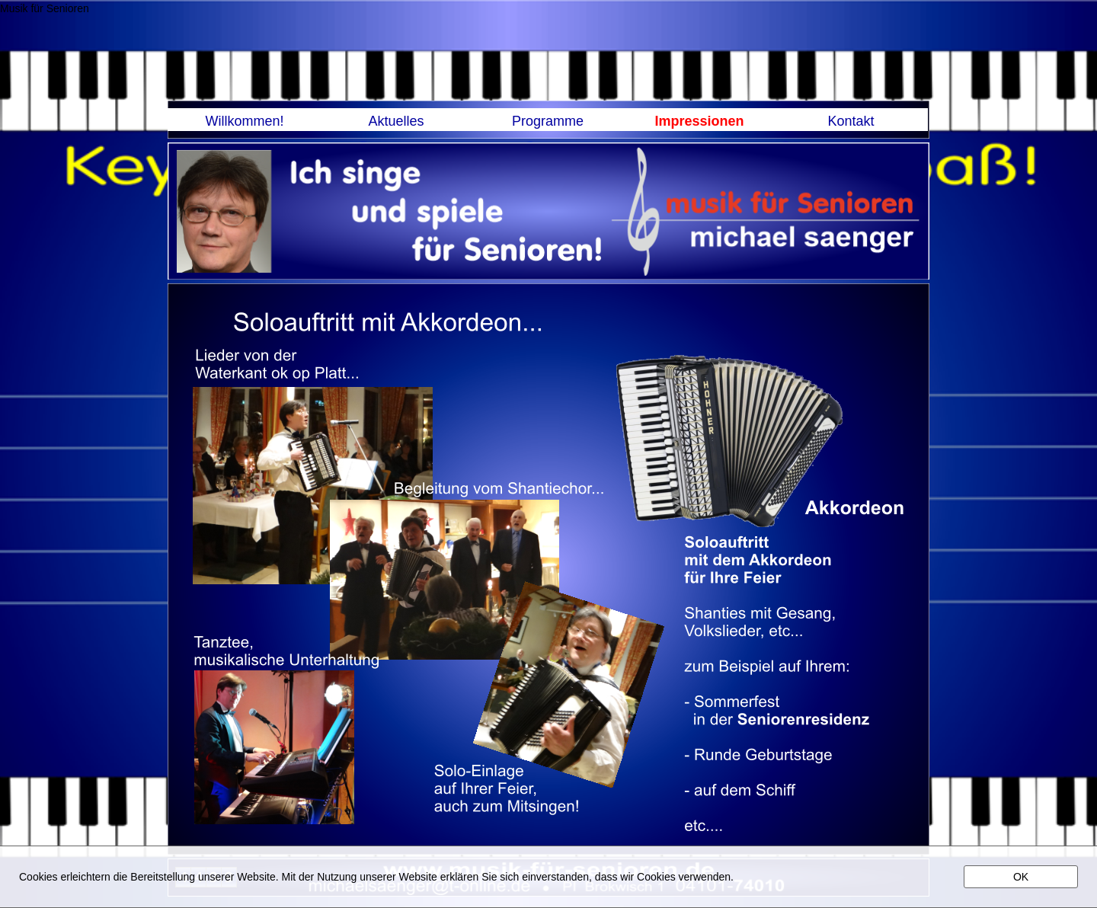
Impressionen (699, 121)
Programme (548, 121)
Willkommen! (244, 121)
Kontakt (850, 121)
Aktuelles (396, 121)
